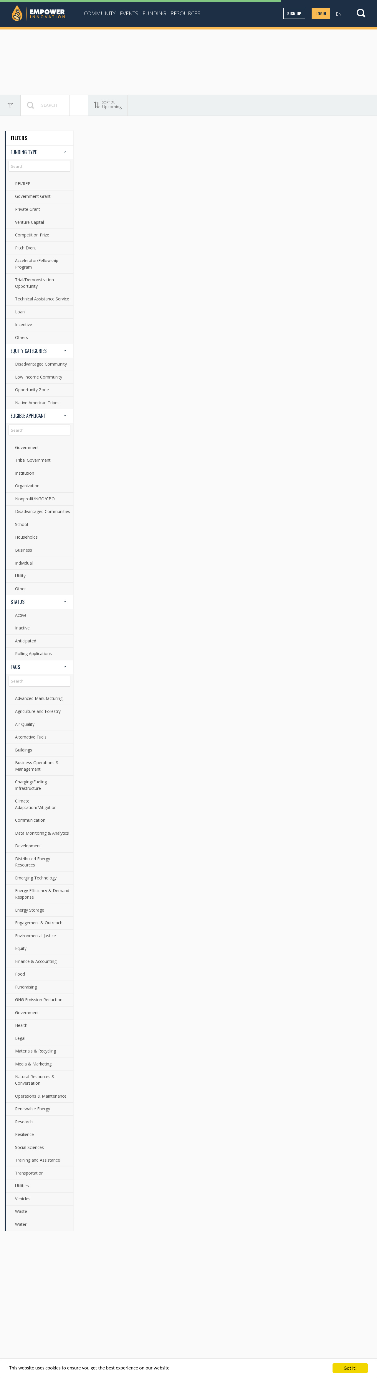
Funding (154, 13)
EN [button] (338, 14)
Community (99, 13)
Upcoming (89, 105)
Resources (185, 13)
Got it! (350, 1368)
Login (320, 13)
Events (129, 13)
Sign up (294, 13)
